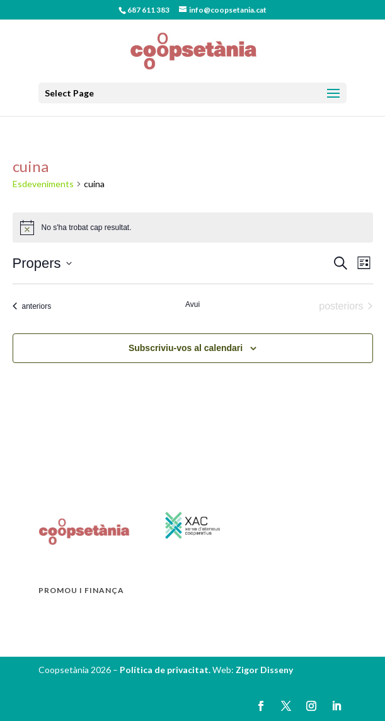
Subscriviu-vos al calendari (186, 348)
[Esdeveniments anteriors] (32, 306)
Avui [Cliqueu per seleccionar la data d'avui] (192, 304)
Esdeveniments (43, 183)
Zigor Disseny (264, 669)
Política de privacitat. (166, 669)
